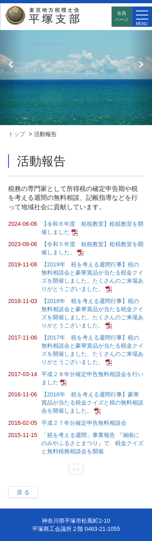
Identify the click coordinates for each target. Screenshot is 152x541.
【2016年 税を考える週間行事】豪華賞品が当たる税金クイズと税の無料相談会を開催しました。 (92, 402)
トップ (16, 134)
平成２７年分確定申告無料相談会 (83, 423)
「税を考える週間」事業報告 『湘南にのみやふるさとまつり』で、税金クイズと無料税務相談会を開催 (92, 443)
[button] (11, 64)
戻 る (23, 492)
